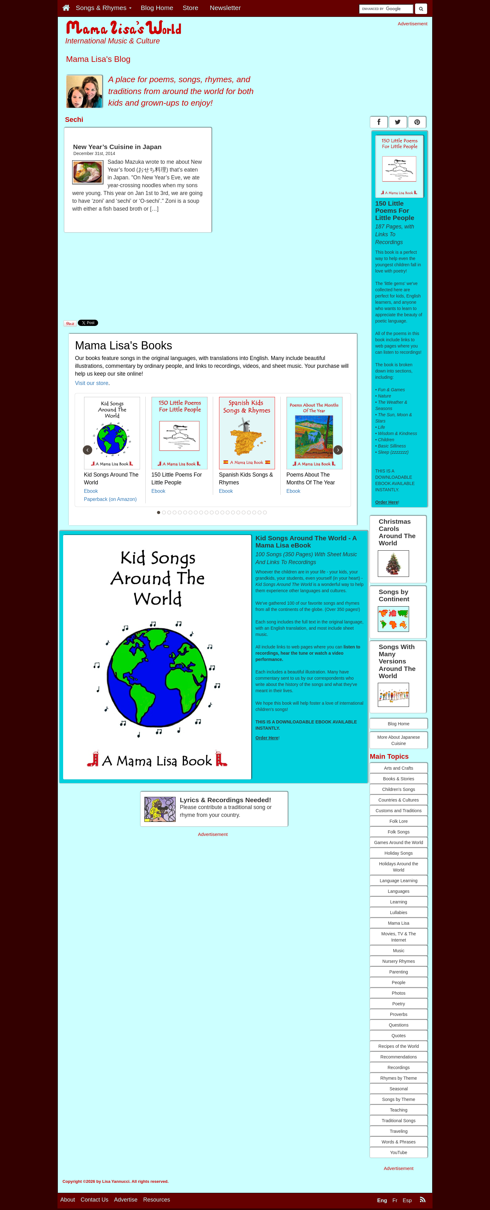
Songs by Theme (398, 1099)
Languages (398, 891)
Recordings (399, 1067)
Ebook (91, 491)
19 (254, 512)
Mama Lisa (398, 923)
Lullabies (398, 912)
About (67, 1201)
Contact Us (94, 1201)
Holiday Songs (399, 853)
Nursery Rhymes (398, 961)
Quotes (399, 1035)
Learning (398, 901)
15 (233, 512)
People (399, 982)
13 (222, 512)
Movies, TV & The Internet (398, 936)
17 (243, 512)
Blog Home (398, 723)
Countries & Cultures (398, 800)
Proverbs (399, 1014)
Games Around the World (398, 842)
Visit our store (91, 383)
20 (259, 512)
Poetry (398, 1003)
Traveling (399, 1131)
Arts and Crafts (398, 768)
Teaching (399, 1110)
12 (217, 512)
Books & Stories (398, 778)
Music (398, 950)
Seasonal (398, 1088)
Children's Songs (398, 789)
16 (238, 512)
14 (227, 512)
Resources (156, 1201)
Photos (399, 993)
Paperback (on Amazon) (110, 499)
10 (206, 512)
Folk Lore (398, 821)
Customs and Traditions (399, 810)
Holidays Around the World (398, 866)
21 (265, 512)
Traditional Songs (398, 1120)
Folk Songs (399, 831)
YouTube (398, 1152)
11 (211, 512)
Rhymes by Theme (398, 1078)
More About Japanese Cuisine (399, 740)
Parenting (398, 971)
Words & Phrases (399, 1141)
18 (249, 512)
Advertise (126, 1201)
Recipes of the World (398, 1046)
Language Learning (399, 880)
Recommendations (398, 1056)
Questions (398, 1025)
